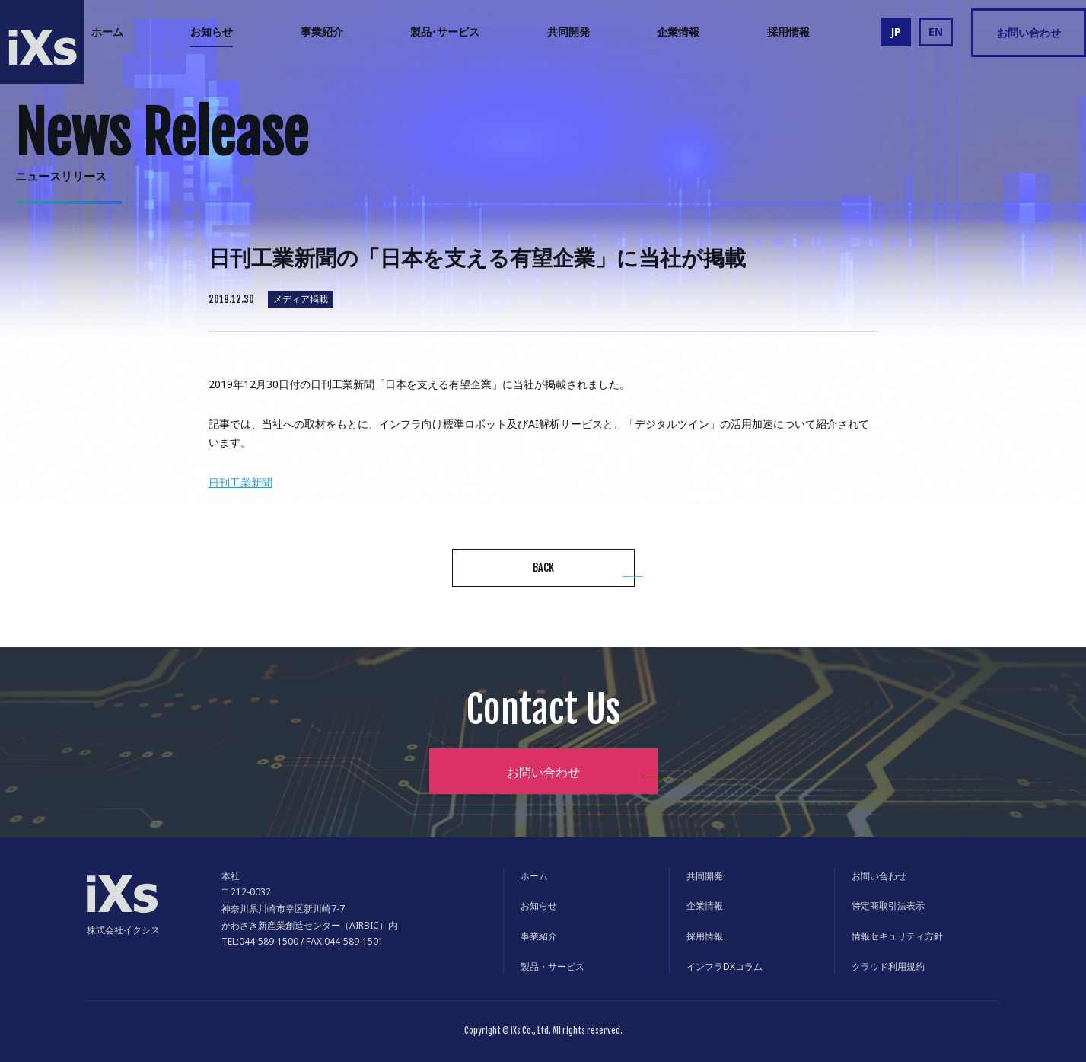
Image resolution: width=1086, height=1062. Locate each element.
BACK (543, 567)
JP (895, 31)
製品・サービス (552, 966)
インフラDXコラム (724, 966)
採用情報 (788, 31)
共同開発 (568, 31)
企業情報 (678, 31)
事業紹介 (322, 31)
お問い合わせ (1029, 32)
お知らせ (211, 31)
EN (935, 31)
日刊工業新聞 (240, 482)
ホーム (107, 31)
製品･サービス (444, 31)
